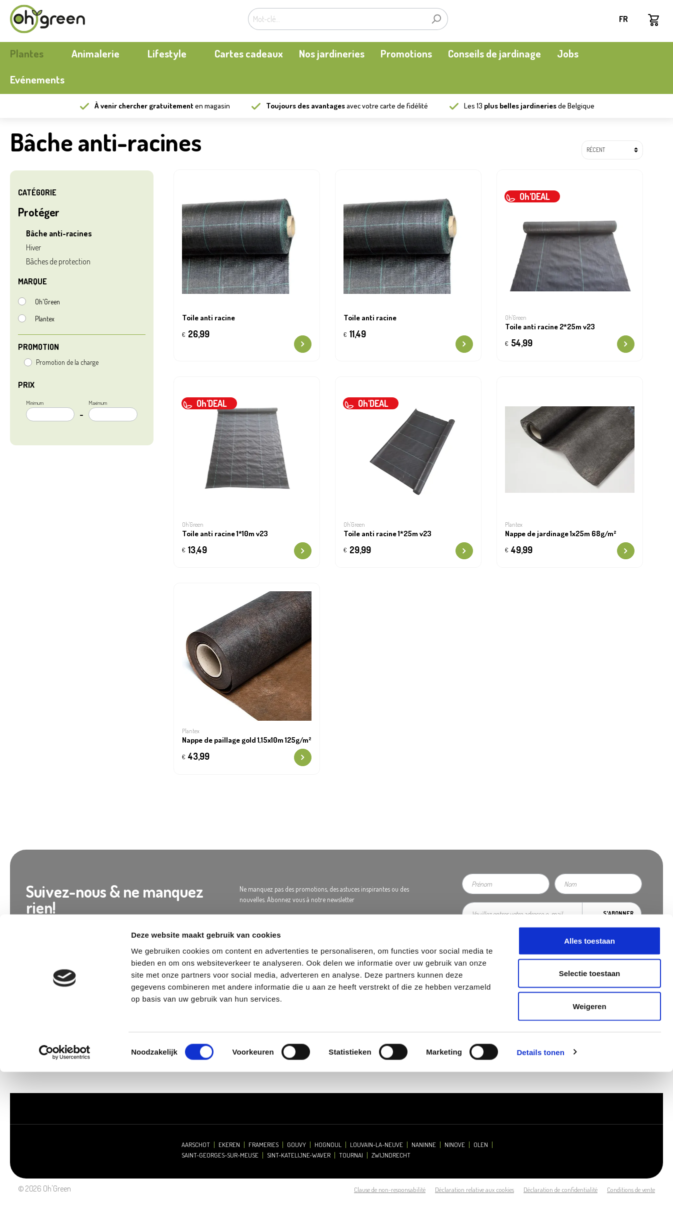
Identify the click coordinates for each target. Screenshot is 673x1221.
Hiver (33, 247)
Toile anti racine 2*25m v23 (550, 326)
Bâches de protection (58, 261)
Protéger (39, 211)
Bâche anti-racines (59, 233)
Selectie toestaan (589, 1123)
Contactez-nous (199, 1012)
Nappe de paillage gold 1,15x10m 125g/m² (247, 740)
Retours (356, 1024)
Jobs (185, 1024)
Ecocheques (362, 1060)
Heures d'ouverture (204, 987)
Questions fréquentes (374, 987)
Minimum (50, 410)
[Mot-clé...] (336, 19)
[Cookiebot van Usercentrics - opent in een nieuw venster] (64, 1201)
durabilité (23, 1024)
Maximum (112, 410)
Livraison (358, 1012)
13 (516, 105)
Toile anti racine (208, 317)
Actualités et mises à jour (43, 1012)
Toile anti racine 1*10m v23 (225, 533)
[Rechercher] (436, 19)
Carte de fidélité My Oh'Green (48, 999)
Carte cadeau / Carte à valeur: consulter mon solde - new (416, 1042)
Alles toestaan (589, 1090)
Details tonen (540, 1201)
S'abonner (618, 913)
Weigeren (589, 1155)
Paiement (359, 999)
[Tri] (612, 149)
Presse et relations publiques (216, 999)
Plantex (44, 318)
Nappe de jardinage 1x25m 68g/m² (560, 533)
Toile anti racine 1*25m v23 (388, 533)
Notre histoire (28, 987)
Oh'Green (47, 301)
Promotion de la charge (67, 362)
